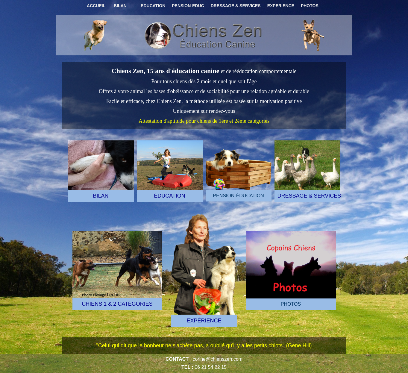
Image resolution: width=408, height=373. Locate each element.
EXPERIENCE (280, 5)
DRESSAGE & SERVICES (236, 5)
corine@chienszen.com (217, 359)
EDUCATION (153, 5)
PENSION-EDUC (188, 5)
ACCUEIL (96, 5)
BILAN (120, 5)
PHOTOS (309, 5)
